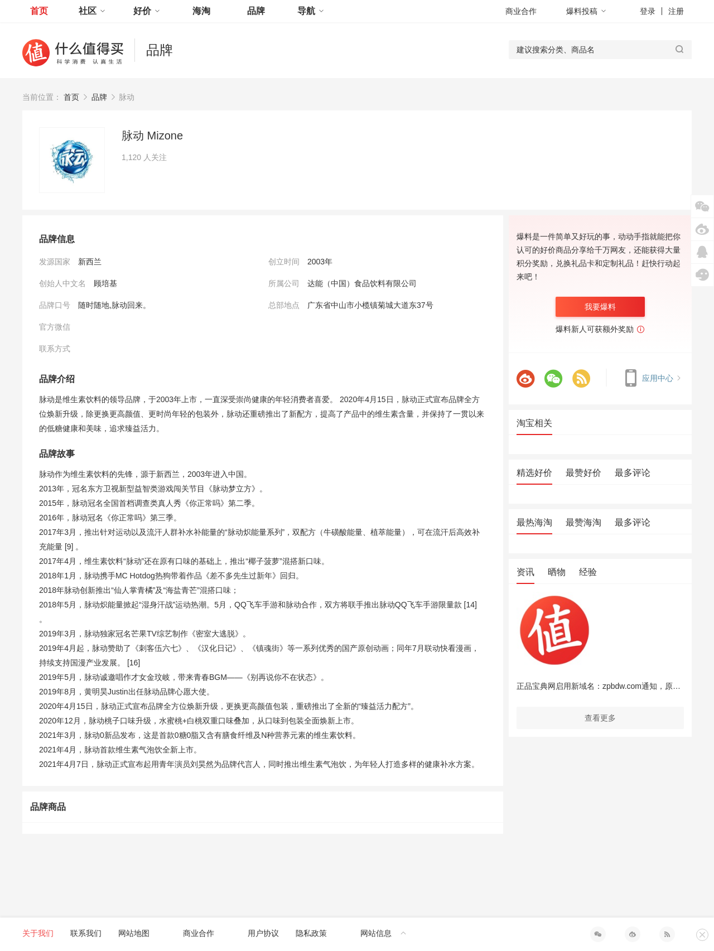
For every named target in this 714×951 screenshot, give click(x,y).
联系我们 (86, 933)
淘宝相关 (534, 423)
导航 (310, 11)
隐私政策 (311, 933)
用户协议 (263, 933)
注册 (676, 11)
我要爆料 (600, 306)
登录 (647, 11)
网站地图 (133, 933)
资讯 (525, 572)
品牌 (256, 11)
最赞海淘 (583, 522)
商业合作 (521, 11)
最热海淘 (534, 522)
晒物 (557, 572)
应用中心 (651, 378)
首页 (39, 11)
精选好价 (534, 472)
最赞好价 (583, 472)
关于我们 (38, 933)
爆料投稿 (586, 11)
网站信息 (383, 933)
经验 (588, 572)
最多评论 (632, 472)
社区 (92, 11)
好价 (146, 11)
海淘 (201, 11)
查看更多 (600, 717)
